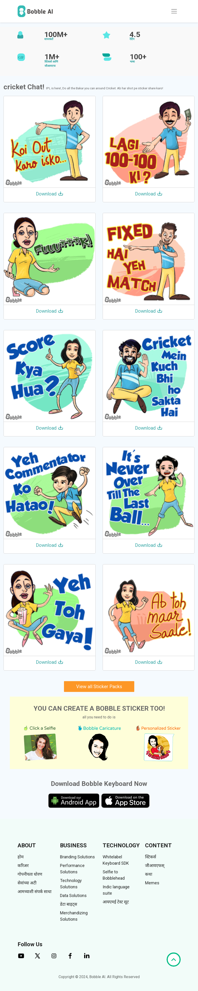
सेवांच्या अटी (27, 882)
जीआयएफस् (154, 865)
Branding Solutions (77, 856)
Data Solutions (73, 895)
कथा (148, 874)
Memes (152, 882)
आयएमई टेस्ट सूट (116, 901)
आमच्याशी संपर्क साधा (35, 891)
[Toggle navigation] (174, 11)
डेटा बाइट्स (68, 904)
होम (21, 856)
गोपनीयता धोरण (30, 874)
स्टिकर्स (150, 856)
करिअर (23, 865)
